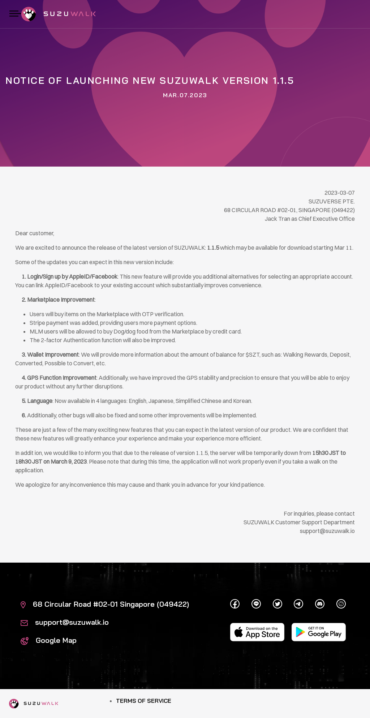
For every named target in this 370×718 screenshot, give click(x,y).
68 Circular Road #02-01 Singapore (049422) (105, 604)
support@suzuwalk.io (65, 622)
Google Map (49, 640)
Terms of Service (143, 700)
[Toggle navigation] (15, 14)
